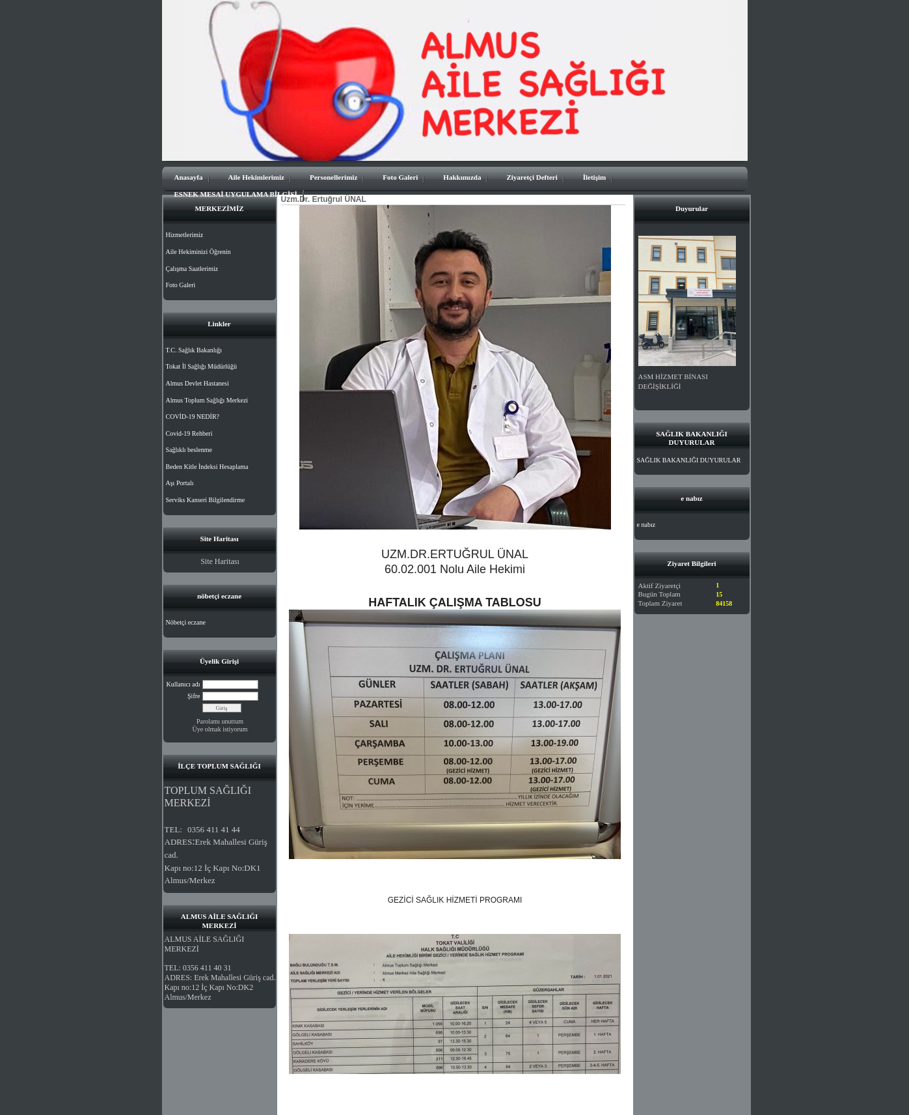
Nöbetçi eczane (186, 622)
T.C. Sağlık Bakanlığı (194, 350)
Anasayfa (188, 177)
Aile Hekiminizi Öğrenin (198, 251)
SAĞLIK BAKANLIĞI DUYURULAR (689, 460)
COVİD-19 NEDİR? (193, 416)
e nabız (646, 524)
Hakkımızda (462, 177)
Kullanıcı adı (183, 684)
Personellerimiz (333, 177)
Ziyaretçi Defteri (531, 177)
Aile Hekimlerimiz (256, 177)
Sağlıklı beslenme (189, 449)
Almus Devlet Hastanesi (197, 383)
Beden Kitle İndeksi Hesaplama (207, 466)
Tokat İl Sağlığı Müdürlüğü (201, 366)
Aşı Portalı (180, 483)
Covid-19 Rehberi (189, 433)
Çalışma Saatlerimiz (192, 268)
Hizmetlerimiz (185, 234)
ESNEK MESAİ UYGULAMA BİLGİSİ (235, 194)
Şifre (193, 695)
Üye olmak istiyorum (220, 729)
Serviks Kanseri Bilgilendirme (205, 499)
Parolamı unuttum (220, 721)
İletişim (594, 177)
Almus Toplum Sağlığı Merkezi (207, 400)
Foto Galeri (400, 177)
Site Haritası (219, 561)
